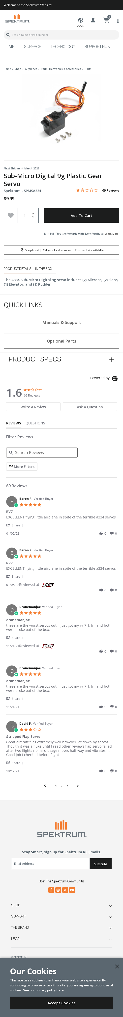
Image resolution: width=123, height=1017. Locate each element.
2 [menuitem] (61, 786)
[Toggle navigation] (118, 20)
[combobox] (61, 35)
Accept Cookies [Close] (62, 1002)
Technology (63, 47)
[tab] (33, 406)
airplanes (31, 69)
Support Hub (97, 47)
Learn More (112, 233)
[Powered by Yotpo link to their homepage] (104, 379)
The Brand (20, 927)
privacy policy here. (50, 990)
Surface (32, 47)
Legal (16, 938)
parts (88, 69)
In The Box (43, 268)
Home (7, 69)
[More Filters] (21, 466)
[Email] (50, 863)
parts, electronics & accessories (61, 69)
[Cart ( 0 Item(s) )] (106, 20)
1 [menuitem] (56, 786)
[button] (15, 525)
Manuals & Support (61, 322)
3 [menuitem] (67, 786)
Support (18, 916)
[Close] (117, 966)
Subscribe (100, 864)
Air (11, 47)
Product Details (17, 268)
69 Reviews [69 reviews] (110, 190)
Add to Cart (81, 215)
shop (18, 69)
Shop (15, 905)
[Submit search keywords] (8, 35)
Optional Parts (61, 341)
